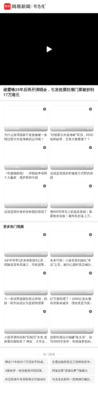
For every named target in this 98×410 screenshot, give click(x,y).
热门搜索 (49, 354)
